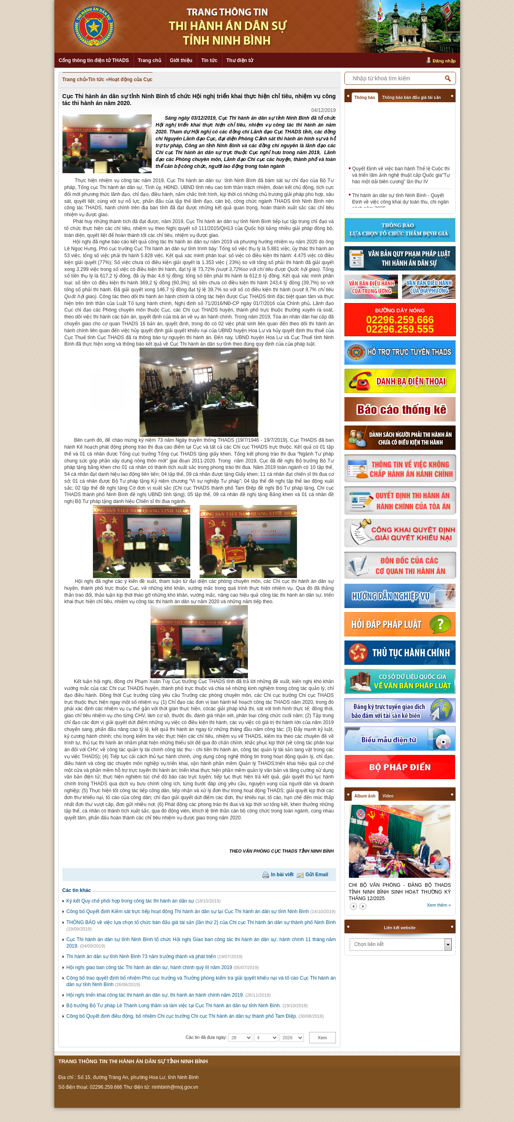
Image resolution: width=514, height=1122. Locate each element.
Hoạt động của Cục (130, 79)
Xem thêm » (439, 905)
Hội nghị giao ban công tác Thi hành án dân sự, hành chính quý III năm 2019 (149, 967)
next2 (363, 906)
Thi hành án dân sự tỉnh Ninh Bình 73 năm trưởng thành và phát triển (141, 956)
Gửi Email (316, 874)
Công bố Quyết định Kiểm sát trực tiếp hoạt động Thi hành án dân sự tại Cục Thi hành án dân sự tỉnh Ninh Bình (188, 911)
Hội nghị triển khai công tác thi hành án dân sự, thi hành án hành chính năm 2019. (155, 995)
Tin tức (209, 60)
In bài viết (282, 874)
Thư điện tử (239, 60)
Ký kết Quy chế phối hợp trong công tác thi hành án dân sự (130, 901)
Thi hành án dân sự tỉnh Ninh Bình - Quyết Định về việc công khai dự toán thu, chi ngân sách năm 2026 (400, 203)
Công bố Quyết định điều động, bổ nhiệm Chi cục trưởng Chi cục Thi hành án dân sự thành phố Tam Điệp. (182, 1016)
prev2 (353, 906)
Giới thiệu (181, 60)
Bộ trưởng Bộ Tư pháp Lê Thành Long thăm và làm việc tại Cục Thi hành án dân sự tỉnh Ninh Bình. (174, 1005)
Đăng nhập (444, 60)
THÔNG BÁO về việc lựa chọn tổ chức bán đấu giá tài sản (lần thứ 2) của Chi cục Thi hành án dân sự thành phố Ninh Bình (201, 922)
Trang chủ (149, 60)
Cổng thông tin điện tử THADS (94, 60)
